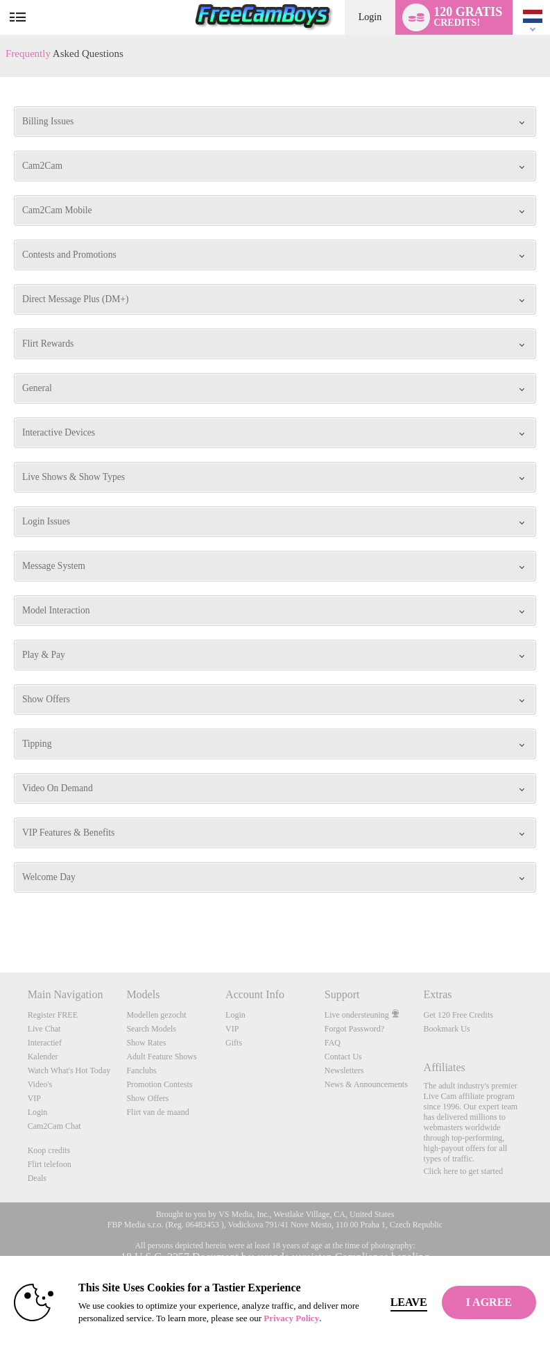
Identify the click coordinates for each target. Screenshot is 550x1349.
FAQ (333, 1043)
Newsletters (344, 1070)
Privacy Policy (291, 1318)
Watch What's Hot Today (69, 1070)
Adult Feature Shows (161, 1056)
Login (370, 17)
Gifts (233, 1043)
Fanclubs (141, 1070)
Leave (408, 1302)
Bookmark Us (447, 1029)
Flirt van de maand (157, 1112)
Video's (40, 1084)
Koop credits (49, 1150)
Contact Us (343, 1056)
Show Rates (146, 1043)
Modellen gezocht (156, 1015)
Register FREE (53, 1015)
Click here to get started (464, 1171)
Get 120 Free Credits (458, 1015)
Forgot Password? (354, 1029)
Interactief (45, 1043)
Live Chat (44, 1029)
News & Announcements (366, 1084)
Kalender (43, 1056)
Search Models (151, 1029)
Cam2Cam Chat (54, 1126)
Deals (37, 1178)
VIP (34, 1098)
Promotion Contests (159, 1084)
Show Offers (147, 1098)
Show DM (0, 920)
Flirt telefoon (49, 1164)
